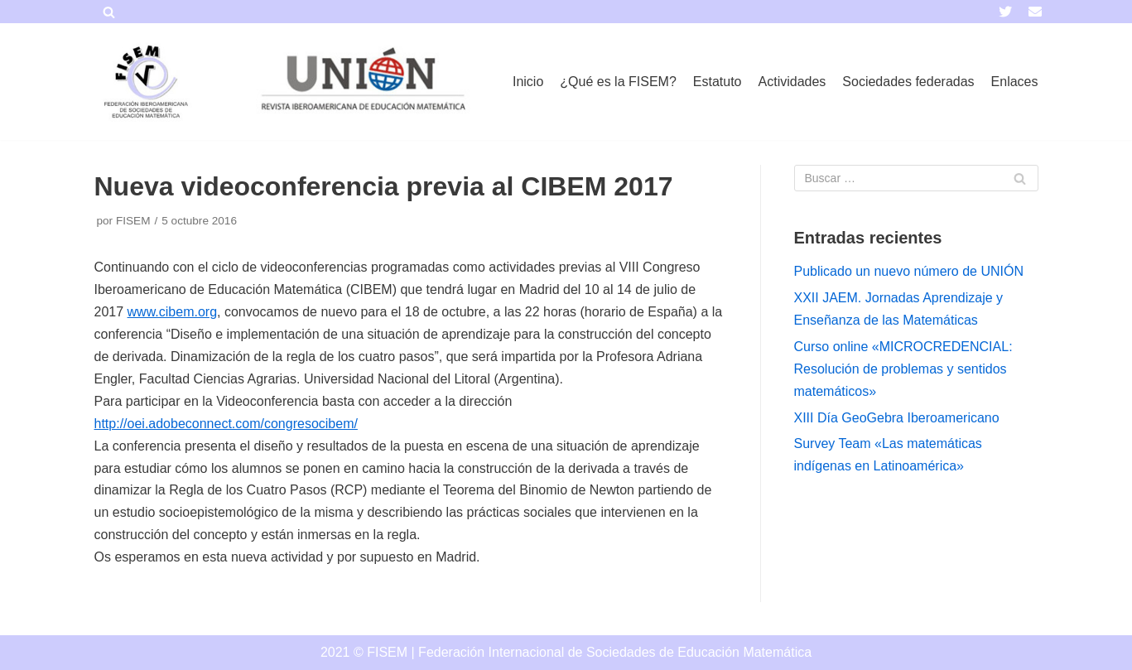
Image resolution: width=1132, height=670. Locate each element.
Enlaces (1014, 82)
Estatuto (717, 82)
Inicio (528, 82)
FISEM (133, 220)
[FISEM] (144, 81)
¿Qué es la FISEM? (618, 82)
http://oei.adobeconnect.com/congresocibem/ (226, 424)
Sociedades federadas (908, 82)
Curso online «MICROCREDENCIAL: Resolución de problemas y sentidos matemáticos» (903, 369)
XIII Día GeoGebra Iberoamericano (897, 418)
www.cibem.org (172, 312)
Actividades (792, 82)
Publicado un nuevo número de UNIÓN (909, 271)
